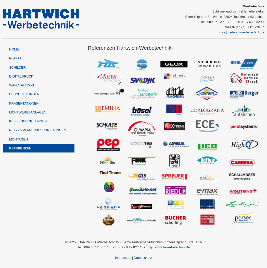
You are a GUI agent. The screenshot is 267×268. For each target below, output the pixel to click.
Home (14, 49)
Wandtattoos (21, 85)
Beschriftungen (24, 94)
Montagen (18, 139)
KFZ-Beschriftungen (28, 121)
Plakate (16, 58)
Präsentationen (24, 103)
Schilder (17, 67)
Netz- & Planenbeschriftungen (37, 130)
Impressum (123, 258)
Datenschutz (143, 258)
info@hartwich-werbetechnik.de (241, 32)
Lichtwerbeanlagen (27, 112)
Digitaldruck (21, 76)
